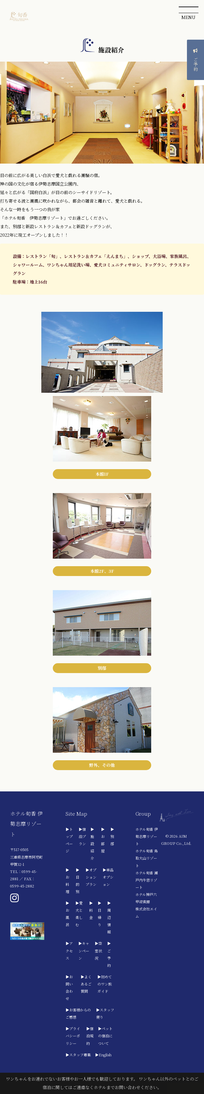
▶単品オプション (108, 877)
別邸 (102, 668)
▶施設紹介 (92, 843)
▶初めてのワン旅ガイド (104, 984)
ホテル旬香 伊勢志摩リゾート (146, 836)
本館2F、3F (102, 571)
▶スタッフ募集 (78, 1054)
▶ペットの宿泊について (105, 1035)
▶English (103, 1054)
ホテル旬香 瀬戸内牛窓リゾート (146, 880)
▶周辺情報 (109, 917)
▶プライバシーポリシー (73, 1035)
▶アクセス (69, 950)
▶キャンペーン (83, 950)
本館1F (102, 474)
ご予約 (196, 60)
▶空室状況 (98, 950)
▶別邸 (112, 836)
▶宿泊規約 (89, 1035)
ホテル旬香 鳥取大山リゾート (146, 858)
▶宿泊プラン (82, 836)
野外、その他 (102, 765)
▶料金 (91, 910)
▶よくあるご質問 (86, 984)
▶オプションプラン (91, 877)
